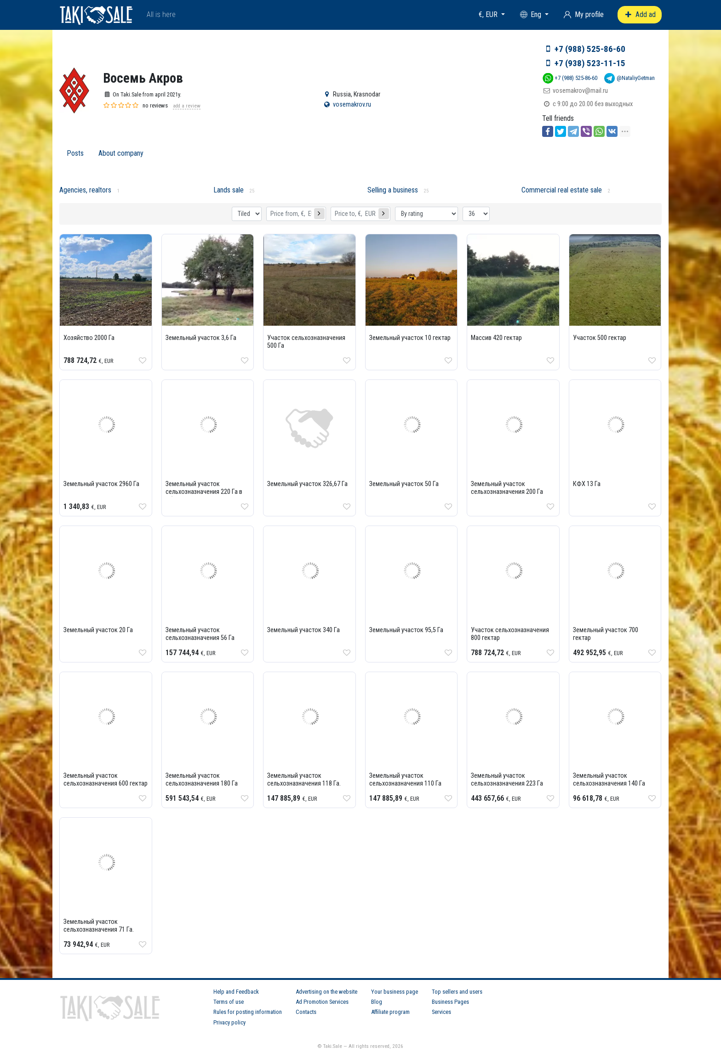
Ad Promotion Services (322, 1001)
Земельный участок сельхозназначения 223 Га (507, 779)
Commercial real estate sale (561, 190)
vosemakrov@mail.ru (580, 91)
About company (120, 153)
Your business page (394, 991)
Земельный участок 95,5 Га (406, 630)
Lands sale (228, 190)
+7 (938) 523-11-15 (590, 63)
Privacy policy (229, 1022)
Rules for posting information (247, 1011)
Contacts (306, 1011)
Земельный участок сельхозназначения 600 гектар (105, 779)
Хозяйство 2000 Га (88, 338)
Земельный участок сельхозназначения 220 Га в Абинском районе (204, 492)
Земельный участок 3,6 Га (201, 338)
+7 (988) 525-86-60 (590, 49)
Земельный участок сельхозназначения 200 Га (507, 488)
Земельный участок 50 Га (404, 484)
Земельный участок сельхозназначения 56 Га (200, 634)
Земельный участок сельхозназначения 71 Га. (98, 926)
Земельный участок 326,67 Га (307, 484)
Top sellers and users (457, 991)
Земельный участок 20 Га (98, 630)
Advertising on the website (326, 991)
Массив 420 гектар (496, 338)
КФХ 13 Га (587, 484)
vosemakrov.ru (352, 104)
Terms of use (228, 1001)
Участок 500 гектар (599, 338)
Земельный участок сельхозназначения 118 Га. (304, 779)
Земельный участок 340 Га (303, 630)
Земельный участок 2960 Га (101, 484)
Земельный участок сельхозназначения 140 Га (609, 779)
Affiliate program (390, 1011)
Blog (376, 1001)
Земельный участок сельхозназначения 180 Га (202, 779)
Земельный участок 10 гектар (410, 338)
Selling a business (392, 190)
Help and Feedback (236, 991)
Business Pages (450, 1001)
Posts (75, 153)
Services (441, 1011)
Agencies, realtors (85, 190)
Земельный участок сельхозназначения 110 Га (405, 779)
